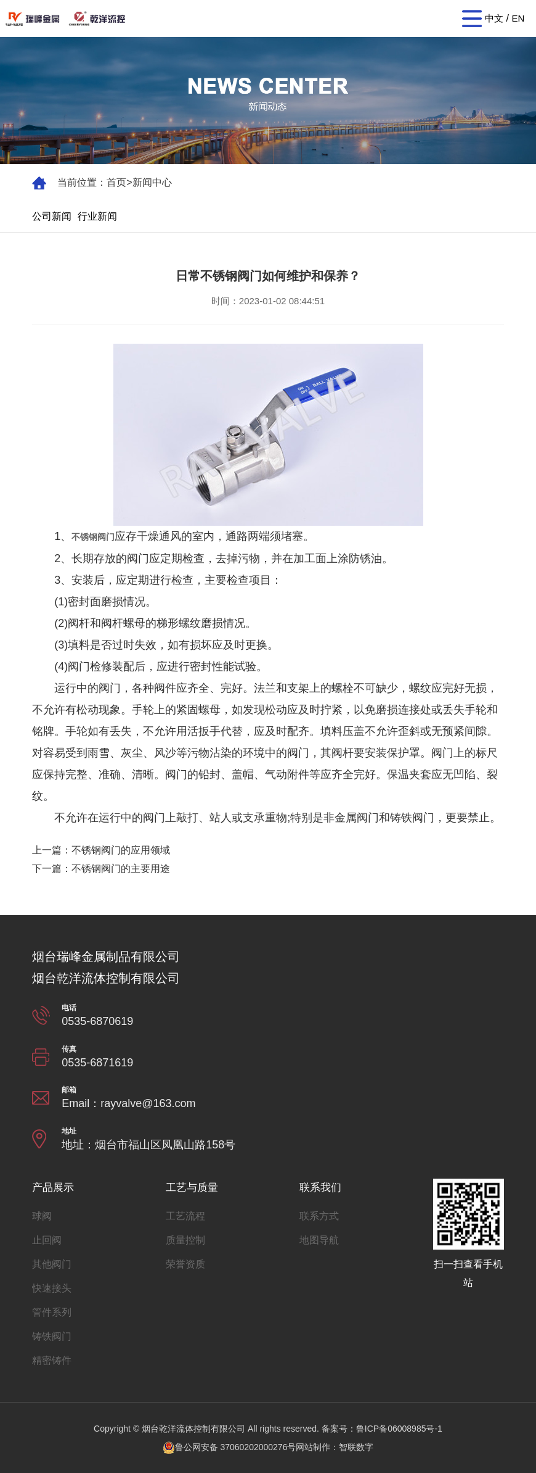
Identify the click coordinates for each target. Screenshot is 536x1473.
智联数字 (356, 1447)
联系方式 (319, 1216)
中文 (494, 18)
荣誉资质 (185, 1264)
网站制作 (313, 1447)
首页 (116, 182)
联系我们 (320, 1187)
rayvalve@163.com (147, 1103)
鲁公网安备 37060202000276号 (229, 1447)
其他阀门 (51, 1264)
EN (517, 18)
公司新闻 (51, 216)
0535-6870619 (97, 1021)
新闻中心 (152, 182)
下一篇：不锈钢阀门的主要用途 (101, 868)
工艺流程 (185, 1216)
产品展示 (53, 1187)
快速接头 (51, 1288)
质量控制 (185, 1240)
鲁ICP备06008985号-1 (399, 1429)
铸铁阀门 (51, 1336)
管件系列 (51, 1312)
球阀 (42, 1216)
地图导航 (319, 1240)
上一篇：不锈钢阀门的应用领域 (101, 850)
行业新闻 (97, 216)
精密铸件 (51, 1360)
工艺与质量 (192, 1187)
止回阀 (47, 1240)
